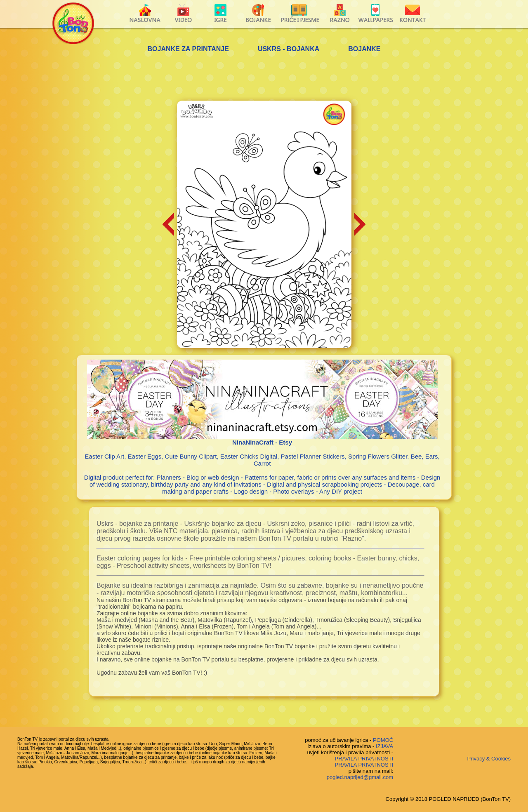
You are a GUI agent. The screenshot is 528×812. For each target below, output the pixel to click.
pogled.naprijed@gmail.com (360, 777)
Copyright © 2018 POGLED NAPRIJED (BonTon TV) (448, 799)
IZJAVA (384, 746)
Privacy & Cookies (489, 759)
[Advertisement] (264, 77)
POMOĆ (383, 740)
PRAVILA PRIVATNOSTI (364, 759)
